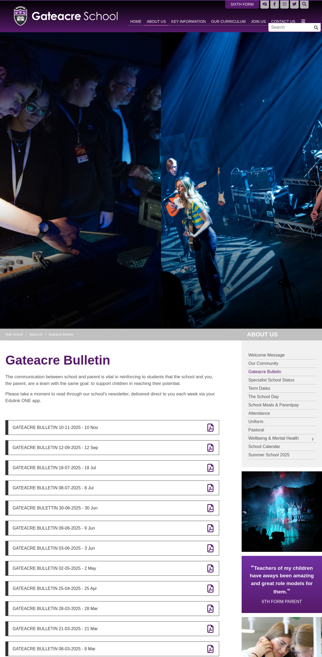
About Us (35, 334)
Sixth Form (242, 4)
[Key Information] (188, 16)
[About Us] (156, 16)
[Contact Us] (283, 16)
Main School (14, 334)
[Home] (66, 16)
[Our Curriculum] (228, 16)
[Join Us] (258, 16)
